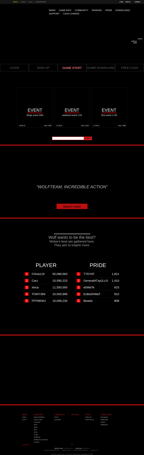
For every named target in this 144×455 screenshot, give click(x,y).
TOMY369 (38, 294)
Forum (56, 417)
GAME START (72, 67)
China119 (38, 274)
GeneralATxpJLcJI (96, 280)
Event (24, 419)
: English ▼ (82, 448)
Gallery (103, 422)
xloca (35, 287)
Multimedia (104, 419)
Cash (30, 2)
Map (35, 429)
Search (88, 138)
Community (81, 10)
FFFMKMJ (39, 300)
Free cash (129, 67)
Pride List (88, 417)
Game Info (65, 10)
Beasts (88, 300)
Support (54, 13)
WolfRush (37, 437)
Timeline (36, 442)
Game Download (100, 67)
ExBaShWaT (92, 294)
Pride (108, 10)
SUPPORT (25, 444)
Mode (36, 427)
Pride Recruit (89, 419)
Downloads (123, 10)
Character (37, 422)
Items (36, 424)
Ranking (97, 10)
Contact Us (94, 450)
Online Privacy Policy (80, 450)
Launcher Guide (40, 2)
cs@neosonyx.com (86, 454)
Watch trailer (72, 206)
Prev (4, 108)
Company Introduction (51, 450)
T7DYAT (89, 274)
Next (140, 108)
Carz (35, 280)
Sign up (43, 67)
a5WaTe (89, 287)
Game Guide (38, 419)
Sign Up (127, 2)
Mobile (16, 2)
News (52, 10)
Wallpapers (104, 424)
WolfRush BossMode (41, 439)
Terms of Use (66, 450)
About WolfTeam (39, 417)
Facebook (57, 419)
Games (23, 2)
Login (121, 2)
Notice (24, 417)
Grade (36, 434)
